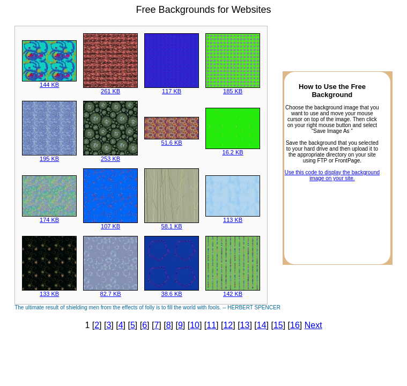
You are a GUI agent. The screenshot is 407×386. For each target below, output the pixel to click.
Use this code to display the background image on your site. (332, 175)
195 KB (49, 156)
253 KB (110, 156)
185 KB (232, 88)
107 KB (110, 223)
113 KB (232, 217)
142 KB (232, 291)
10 (194, 325)
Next (313, 325)
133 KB (49, 291)
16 (295, 325)
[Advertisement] (332, 220)
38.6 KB (171, 291)
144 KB (49, 82)
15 (278, 325)
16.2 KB (232, 149)
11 (211, 325)
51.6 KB (171, 140)
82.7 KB (110, 291)
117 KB (171, 88)
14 (262, 325)
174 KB (49, 217)
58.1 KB (171, 223)
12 (228, 325)
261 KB (110, 88)
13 (245, 325)
